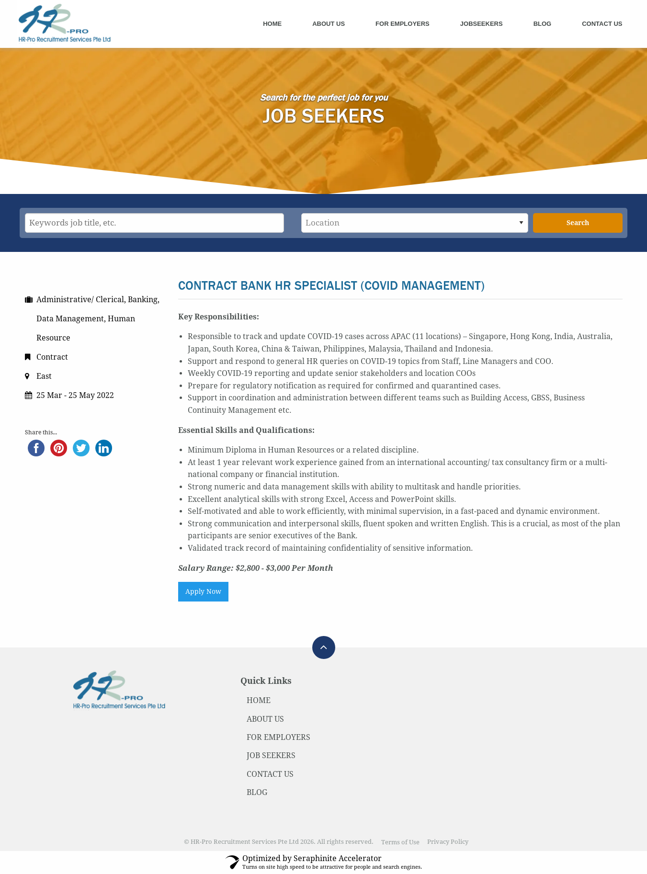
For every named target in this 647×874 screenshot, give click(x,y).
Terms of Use (400, 842)
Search (578, 223)
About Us (328, 23)
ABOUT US (265, 719)
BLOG (257, 792)
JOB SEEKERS (271, 755)
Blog (542, 23)
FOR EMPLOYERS (278, 737)
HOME (259, 700)
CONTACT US (270, 774)
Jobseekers (481, 23)
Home (272, 23)
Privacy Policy (447, 842)
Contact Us (602, 23)
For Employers (402, 23)
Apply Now (203, 591)
